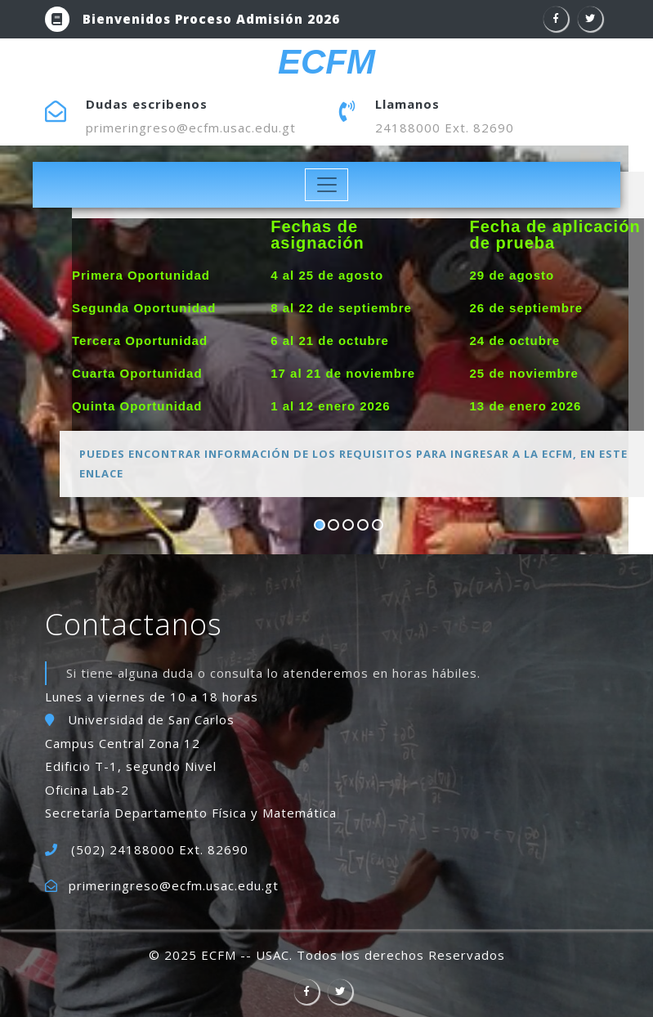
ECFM (326, 62)
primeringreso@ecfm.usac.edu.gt (191, 127)
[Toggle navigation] (326, 184)
